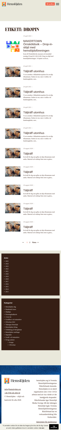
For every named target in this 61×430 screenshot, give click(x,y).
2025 (6, 261)
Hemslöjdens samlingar (12, 332)
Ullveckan (12, 345)
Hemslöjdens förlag (11, 327)
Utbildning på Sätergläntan (13, 329)
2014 (6, 289)
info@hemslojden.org (12, 389)
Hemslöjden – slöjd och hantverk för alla (12, 4)
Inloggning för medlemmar (46, 422)
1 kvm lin (8, 317)
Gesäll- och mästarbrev (12, 337)
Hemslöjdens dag (10, 307)
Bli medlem (50, 5)
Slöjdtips (8, 312)
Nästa (34, 242)
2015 (6, 286)
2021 (6, 271)
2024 (6, 264)
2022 (6, 269)
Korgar (11, 342)
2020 (6, 274)
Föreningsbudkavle (11, 314)
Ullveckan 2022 (10, 322)
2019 (6, 276)
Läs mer (41, 428)
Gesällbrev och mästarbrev (13, 319)
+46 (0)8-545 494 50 (12, 393)
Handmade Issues (10, 309)
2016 (6, 284)
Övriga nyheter (10, 340)
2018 (6, 279)
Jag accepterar (54, 426)
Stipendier (8, 335)
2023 (6, 266)
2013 (6, 291)
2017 (6, 281)
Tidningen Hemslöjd (11, 324)
